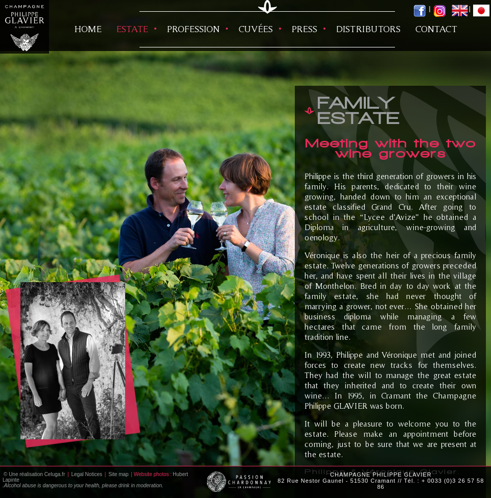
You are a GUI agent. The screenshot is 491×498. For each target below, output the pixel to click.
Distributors (368, 28)
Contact (436, 28)
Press (304, 28)
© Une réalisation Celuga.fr (34, 474)
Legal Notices (86, 474)
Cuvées (256, 28)
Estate (132, 28)
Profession (193, 28)
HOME (88, 28)
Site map (118, 474)
